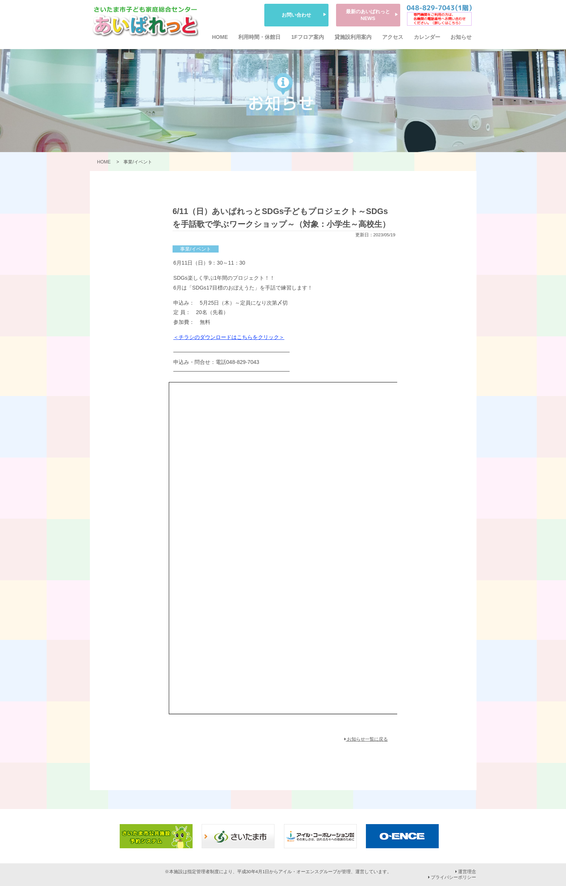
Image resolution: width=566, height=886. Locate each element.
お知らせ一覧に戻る (366, 739)
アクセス (392, 37)
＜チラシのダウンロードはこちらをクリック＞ (228, 337)
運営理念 (465, 871)
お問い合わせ (296, 15)
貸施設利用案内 (353, 37)
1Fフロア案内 (307, 37)
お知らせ (461, 37)
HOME (220, 37)
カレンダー (427, 37)
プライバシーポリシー (452, 877)
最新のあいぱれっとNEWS (368, 15)
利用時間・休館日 (259, 37)
